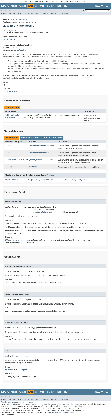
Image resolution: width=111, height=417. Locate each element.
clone (7, 180)
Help (66, 6)
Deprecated (50, 6)
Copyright (4, 410)
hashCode (45, 180)
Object (14, 48)
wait (73, 180)
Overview (5, 6)
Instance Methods (30, 138)
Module (14, 6)
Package (22, 6)
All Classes (6, 10)
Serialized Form (10, 92)
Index (59, 6)
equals (15, 180)
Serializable (9, 39)
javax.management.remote (23, 22)
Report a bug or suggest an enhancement (17, 402)
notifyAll (64, 180)
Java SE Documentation (60, 404)
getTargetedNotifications (41, 159)
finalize (24, 180)
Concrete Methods (52, 138)
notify (54, 180)
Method (34, 13)
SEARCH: (80, 11)
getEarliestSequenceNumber (42, 145)
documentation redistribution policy (60, 412)
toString (33, 167)
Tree (42, 6)
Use (36, 6)
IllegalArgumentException (17, 240)
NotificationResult (14, 115)
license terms (81, 1)
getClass (35, 180)
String (8, 167)
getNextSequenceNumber (39, 152)
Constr (26, 13)
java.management (19, 19)
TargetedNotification (15, 118)
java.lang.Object (10, 31)
